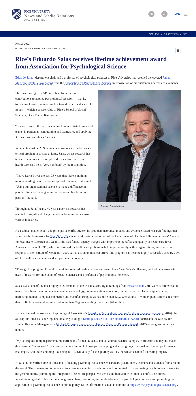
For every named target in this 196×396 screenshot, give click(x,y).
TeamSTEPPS (59, 236)
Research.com (136, 285)
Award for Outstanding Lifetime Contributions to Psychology (126, 313)
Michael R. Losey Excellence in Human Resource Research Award (97, 324)
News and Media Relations (49, 15)
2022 (185, 34)
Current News (171, 34)
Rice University (37, 11)
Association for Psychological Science (88, 83)
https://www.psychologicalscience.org (153, 384)
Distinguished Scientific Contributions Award (111, 318)
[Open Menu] (179, 14)
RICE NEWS (154, 34)
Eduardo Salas (24, 77)
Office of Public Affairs (35, 20)
